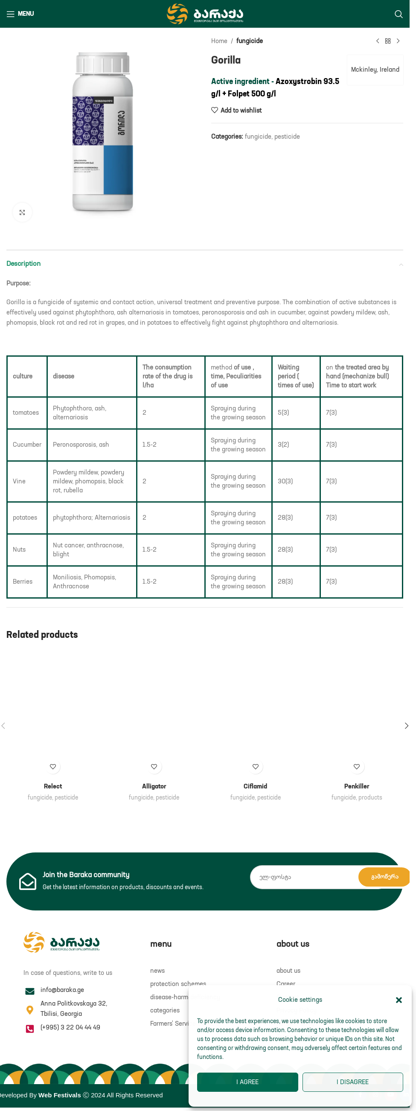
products (370, 798)
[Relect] (52, 714)
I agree (247, 1082)
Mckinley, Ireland (375, 70)
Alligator (154, 786)
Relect (53, 786)
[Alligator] (154, 714)
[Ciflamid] (255, 714)
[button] (399, 1000)
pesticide (287, 137)
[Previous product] (377, 41)
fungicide (249, 41)
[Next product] (398, 41)
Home (219, 41)
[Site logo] (205, 13)
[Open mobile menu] (20, 14)
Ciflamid (255, 786)
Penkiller (356, 786)
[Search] (398, 14)
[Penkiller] (357, 714)
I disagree (353, 1082)
